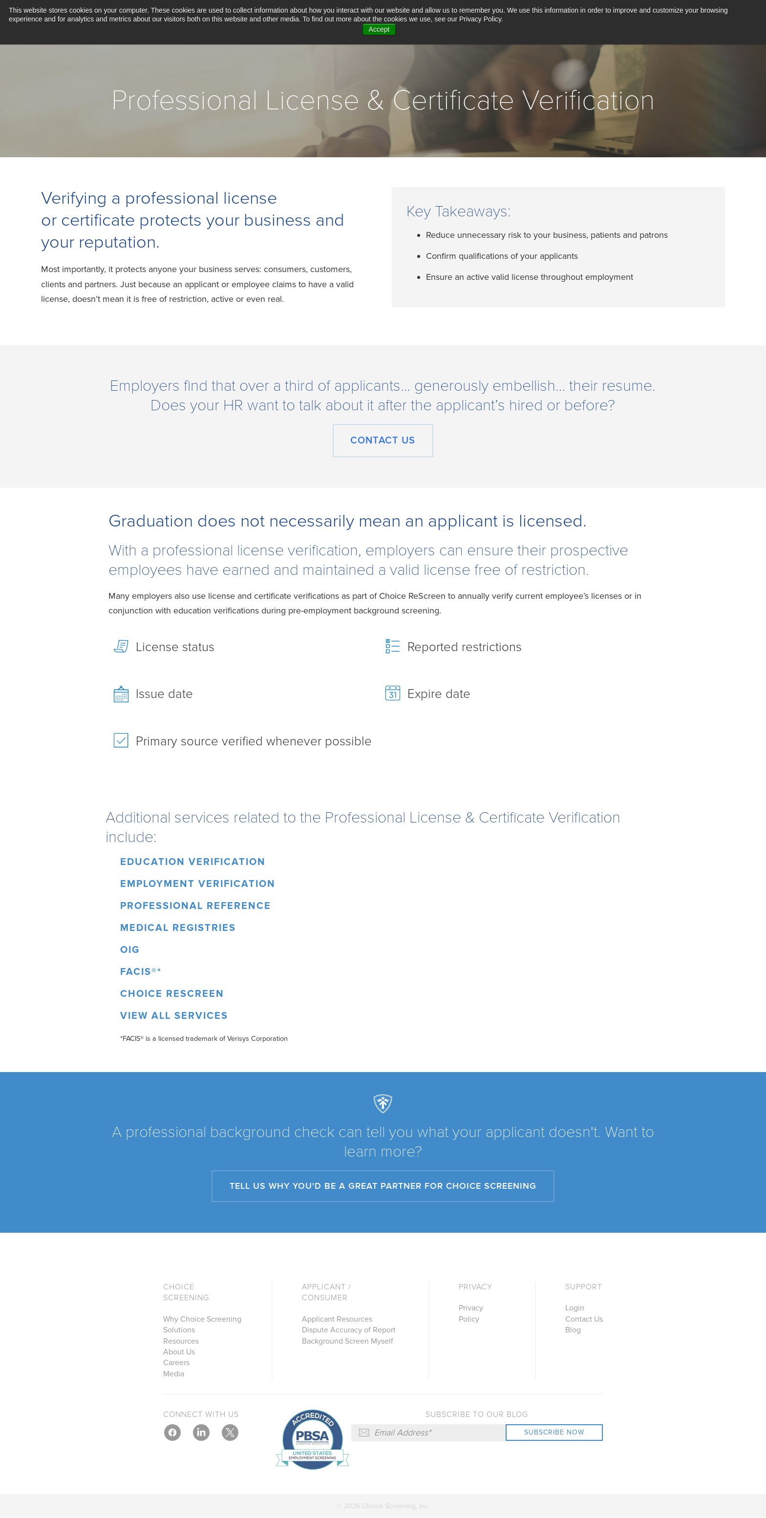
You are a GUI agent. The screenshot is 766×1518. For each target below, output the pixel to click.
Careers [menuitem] (176, 1363)
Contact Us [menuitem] (584, 1319)
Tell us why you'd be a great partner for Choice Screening (383, 1186)
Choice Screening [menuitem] (186, 1292)
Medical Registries (178, 928)
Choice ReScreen (172, 994)
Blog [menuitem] (573, 1330)
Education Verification (193, 862)
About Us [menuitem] (179, 1352)
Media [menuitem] (173, 1374)
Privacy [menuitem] (475, 1287)
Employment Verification (198, 884)
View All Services (174, 1016)
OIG (130, 950)
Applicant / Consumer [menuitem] (326, 1292)
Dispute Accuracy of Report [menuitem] (349, 1330)
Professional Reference (195, 906)
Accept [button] (379, 29)
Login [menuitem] (574, 1308)
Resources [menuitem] (181, 1341)
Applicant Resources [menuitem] (337, 1319)
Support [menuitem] (583, 1287)
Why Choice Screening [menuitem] (202, 1319)
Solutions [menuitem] (179, 1330)
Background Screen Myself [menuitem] (347, 1341)
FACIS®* (141, 972)
